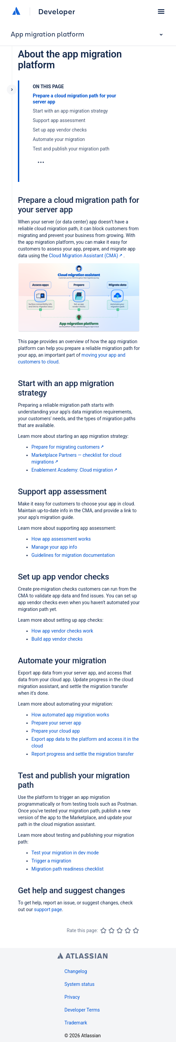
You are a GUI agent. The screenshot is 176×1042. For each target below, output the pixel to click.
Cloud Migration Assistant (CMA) (86, 255)
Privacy (72, 997)
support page (48, 909)
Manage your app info (54, 547)
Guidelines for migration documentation (73, 555)
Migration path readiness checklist (67, 869)
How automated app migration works (70, 714)
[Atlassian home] (16, 11)
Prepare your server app (56, 723)
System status (80, 984)
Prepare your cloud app (55, 731)
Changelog (76, 971)
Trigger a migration (51, 860)
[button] (161, 11)
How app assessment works (61, 539)
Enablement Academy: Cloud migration (75, 470)
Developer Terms (82, 1010)
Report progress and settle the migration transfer (82, 754)
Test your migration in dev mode (65, 852)
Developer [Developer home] (56, 11)
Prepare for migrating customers (68, 447)
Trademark (76, 1022)
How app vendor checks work (62, 631)
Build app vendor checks (56, 639)
